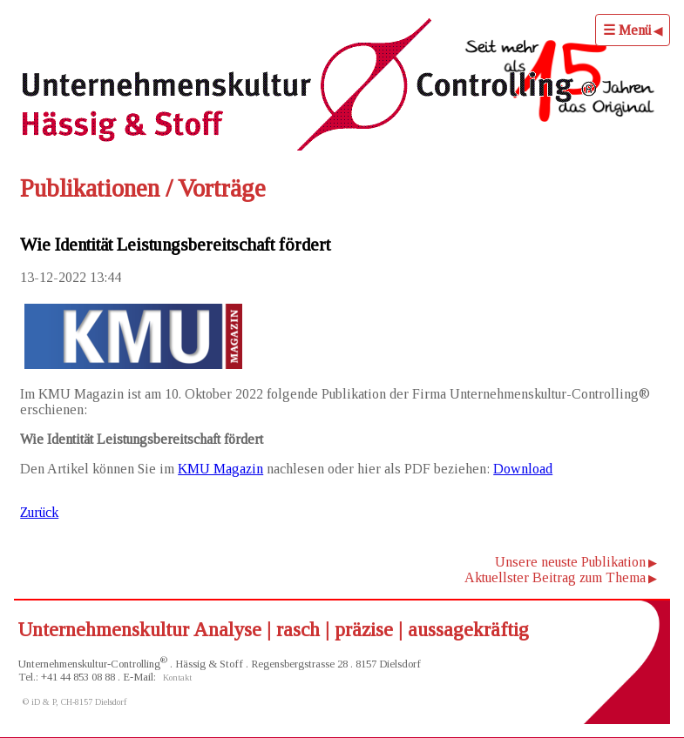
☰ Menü (627, 30)
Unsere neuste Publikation (570, 561)
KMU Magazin (220, 468)
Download (522, 468)
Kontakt (177, 677)
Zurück (39, 512)
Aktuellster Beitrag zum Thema (555, 577)
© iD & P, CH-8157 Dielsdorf (75, 702)
